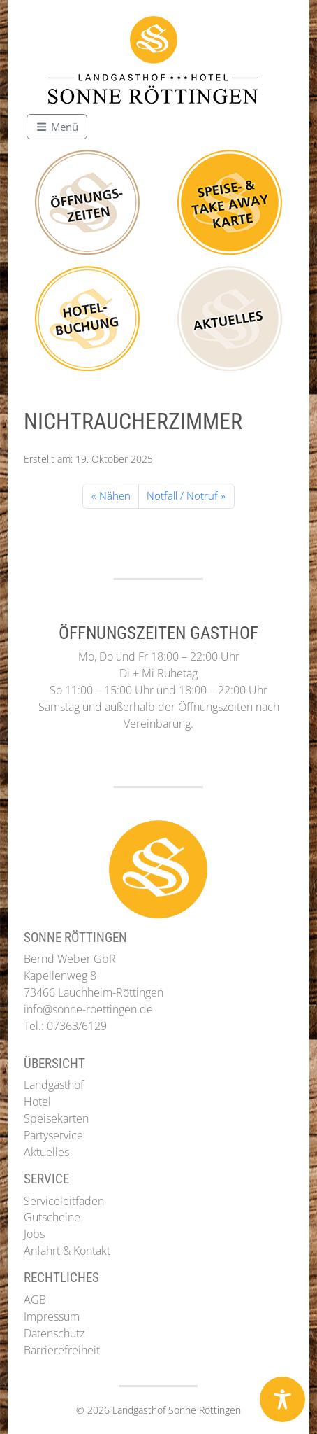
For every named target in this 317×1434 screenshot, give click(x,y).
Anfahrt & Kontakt (67, 1250)
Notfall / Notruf (182, 495)
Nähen (115, 495)
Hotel (37, 1101)
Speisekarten (56, 1118)
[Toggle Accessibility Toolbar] (282, 1399)
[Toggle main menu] (57, 126)
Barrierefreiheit (62, 1350)
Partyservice (53, 1135)
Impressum (52, 1316)
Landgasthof (54, 1084)
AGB (35, 1299)
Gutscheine (52, 1217)
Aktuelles (46, 1152)
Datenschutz (54, 1333)
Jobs (34, 1234)
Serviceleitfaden (64, 1201)
